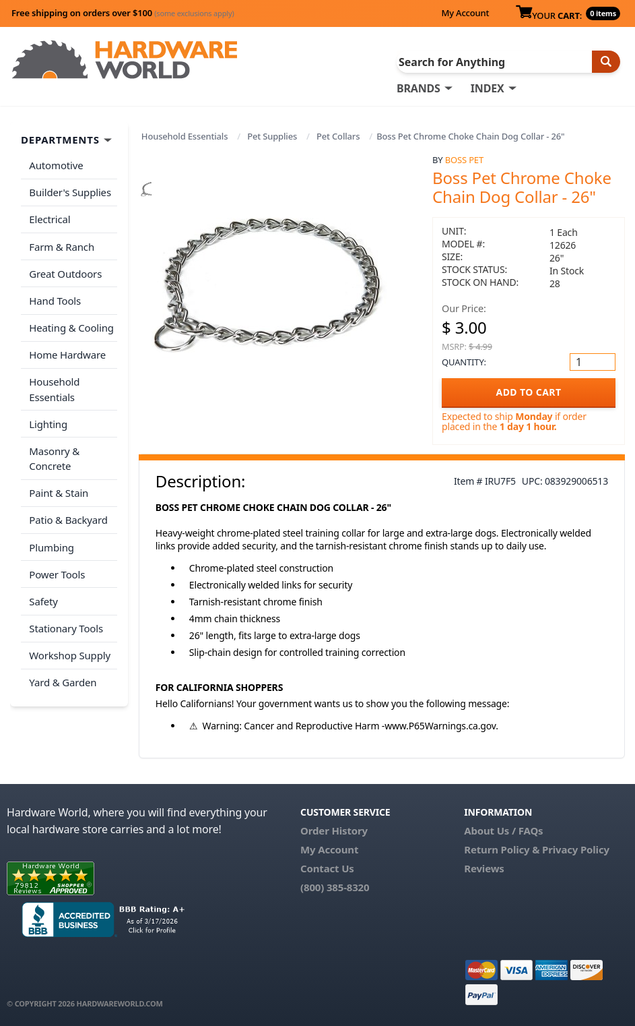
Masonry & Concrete (54, 454)
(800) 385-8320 (334, 887)
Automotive (56, 165)
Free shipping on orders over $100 (122, 13)
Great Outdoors (65, 271)
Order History (334, 830)
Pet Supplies (272, 136)
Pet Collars (338, 136)
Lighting (48, 420)
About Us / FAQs (503, 830)
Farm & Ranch (61, 245)
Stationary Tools (66, 621)
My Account (465, 13)
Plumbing (51, 542)
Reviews (484, 868)
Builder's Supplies (70, 192)
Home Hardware (67, 352)
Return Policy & (501, 849)
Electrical (49, 218)
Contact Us (327, 868)
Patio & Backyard (68, 515)
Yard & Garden (62, 675)
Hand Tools (55, 298)
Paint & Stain (58, 488)
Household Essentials (184, 136)
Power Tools (57, 568)
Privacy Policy (575, 849)
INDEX (487, 88)
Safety (43, 595)
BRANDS (418, 88)
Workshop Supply (69, 648)
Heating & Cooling (71, 325)
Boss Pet (464, 160)
